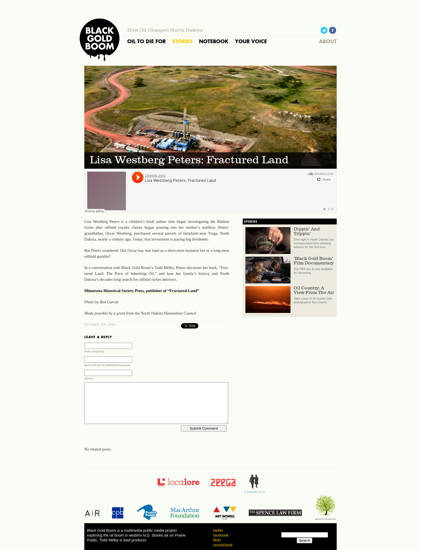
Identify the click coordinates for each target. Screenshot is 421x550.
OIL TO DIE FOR (146, 41)
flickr (217, 540)
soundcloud (223, 545)
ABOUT (328, 41)
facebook (220, 535)
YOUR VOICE (251, 41)
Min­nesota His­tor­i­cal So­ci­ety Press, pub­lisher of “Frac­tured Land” (141, 291)
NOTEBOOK (213, 41)
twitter (218, 530)
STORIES (182, 41)
